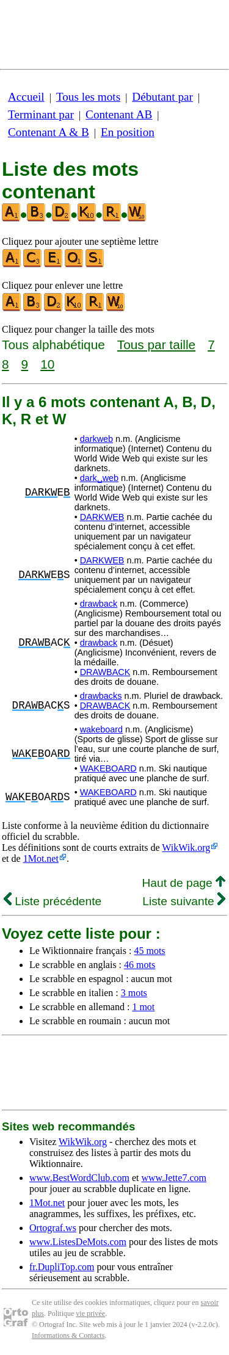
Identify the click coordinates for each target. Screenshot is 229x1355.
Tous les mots (88, 96)
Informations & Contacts (68, 1335)
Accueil (26, 96)
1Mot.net (41, 858)
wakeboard (101, 729)
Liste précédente (52, 901)
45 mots (149, 950)
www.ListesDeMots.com (77, 1242)
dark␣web (99, 478)
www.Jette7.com (173, 1178)
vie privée (90, 1313)
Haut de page (183, 882)
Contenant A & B (48, 132)
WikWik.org (186, 847)
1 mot (143, 1007)
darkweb (96, 439)
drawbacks (101, 696)
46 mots (139, 964)
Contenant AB (118, 114)
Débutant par (162, 96)
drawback (99, 604)
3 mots (134, 993)
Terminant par (41, 114)
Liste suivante (183, 901)
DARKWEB (102, 517)
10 (47, 364)
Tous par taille (156, 345)
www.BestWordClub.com (79, 1178)
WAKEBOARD (108, 768)
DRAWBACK (105, 672)
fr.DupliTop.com (61, 1267)
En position (127, 132)
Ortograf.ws (52, 1228)
